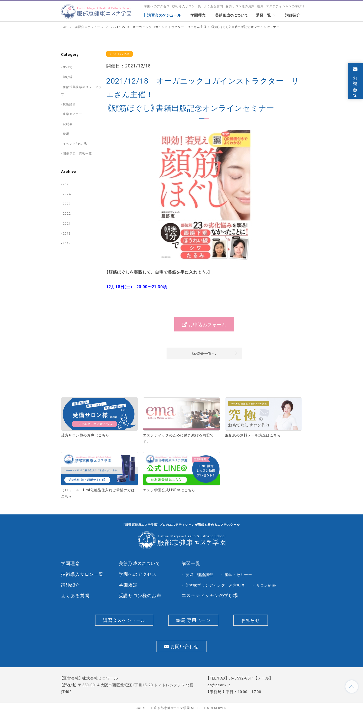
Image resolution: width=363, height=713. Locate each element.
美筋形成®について (139, 563)
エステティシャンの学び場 (285, 6)
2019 (67, 233)
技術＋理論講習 (199, 574)
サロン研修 (266, 585)
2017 (67, 243)
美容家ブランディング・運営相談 (215, 585)
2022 (67, 213)
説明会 (67, 124)
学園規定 (128, 584)
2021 (67, 223)
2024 (67, 194)
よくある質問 (213, 6)
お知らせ (250, 620)
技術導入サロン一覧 (186, 6)
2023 (67, 203)
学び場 (67, 76)
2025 (67, 184)
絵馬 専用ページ (193, 620)
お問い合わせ (181, 646)
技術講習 (69, 104)
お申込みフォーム (204, 324)
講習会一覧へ (204, 353)
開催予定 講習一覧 (77, 153)
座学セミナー (72, 113)
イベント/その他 (75, 143)
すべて (67, 67)
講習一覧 (191, 563)
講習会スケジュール (124, 620)
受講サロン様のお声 (240, 6)
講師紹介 (70, 584)
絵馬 (260, 6)
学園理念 (70, 563)
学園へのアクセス (157, 6)
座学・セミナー (238, 574)
